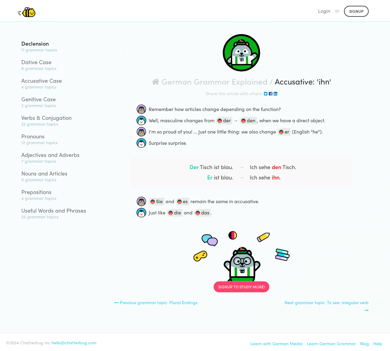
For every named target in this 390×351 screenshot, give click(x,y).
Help (377, 343)
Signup (356, 11)
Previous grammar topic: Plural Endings (155, 302)
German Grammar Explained (210, 81)
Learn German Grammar (331, 343)
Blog (364, 343)
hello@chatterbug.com (73, 342)
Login (324, 10)
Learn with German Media (276, 343)
